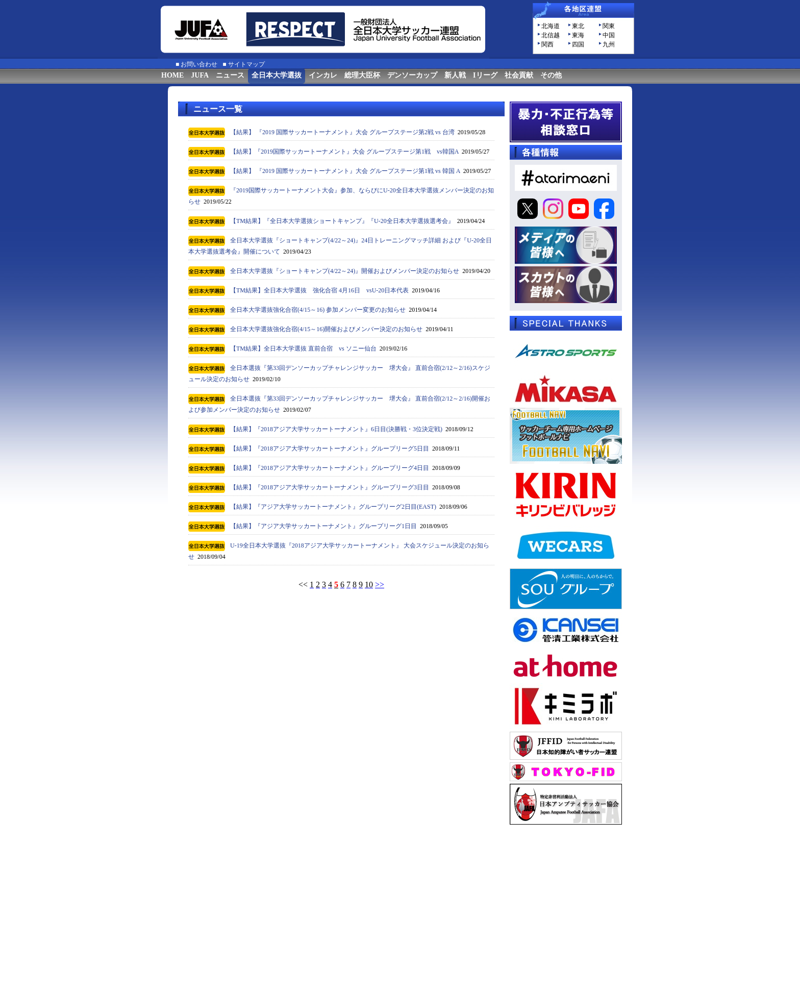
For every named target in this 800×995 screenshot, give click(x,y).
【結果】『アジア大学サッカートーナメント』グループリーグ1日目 (323, 526)
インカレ (323, 75)
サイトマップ (246, 64)
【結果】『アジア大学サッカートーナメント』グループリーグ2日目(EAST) (333, 506)
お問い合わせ (199, 64)
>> (379, 584)
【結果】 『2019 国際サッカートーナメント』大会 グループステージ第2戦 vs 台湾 (342, 132)
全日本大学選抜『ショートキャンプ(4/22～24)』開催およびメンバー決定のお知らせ (344, 271)
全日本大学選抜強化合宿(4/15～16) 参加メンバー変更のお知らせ (318, 309)
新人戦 (455, 75)
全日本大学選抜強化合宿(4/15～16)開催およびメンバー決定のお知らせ (326, 329)
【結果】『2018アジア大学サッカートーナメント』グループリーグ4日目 (329, 467)
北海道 (550, 26)
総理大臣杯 (362, 75)
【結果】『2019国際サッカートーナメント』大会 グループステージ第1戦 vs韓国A (344, 151)
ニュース (230, 75)
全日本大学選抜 (277, 75)
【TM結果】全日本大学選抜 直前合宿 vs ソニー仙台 (303, 348)
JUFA (200, 75)
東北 (578, 26)
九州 (609, 44)
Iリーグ (485, 75)
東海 (578, 35)
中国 (609, 35)
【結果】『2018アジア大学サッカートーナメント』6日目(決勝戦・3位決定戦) (336, 429)
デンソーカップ (412, 75)
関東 (609, 26)
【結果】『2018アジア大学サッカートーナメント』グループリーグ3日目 (329, 487)
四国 (578, 44)
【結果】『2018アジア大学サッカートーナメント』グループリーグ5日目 (329, 448)
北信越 (550, 35)
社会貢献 (519, 75)
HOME (172, 75)
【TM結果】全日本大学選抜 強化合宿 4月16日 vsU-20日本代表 (319, 290)
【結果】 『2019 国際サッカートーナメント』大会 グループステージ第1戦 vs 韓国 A (345, 171)
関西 (547, 44)
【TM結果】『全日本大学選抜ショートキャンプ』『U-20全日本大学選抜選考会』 (342, 221)
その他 (551, 75)
